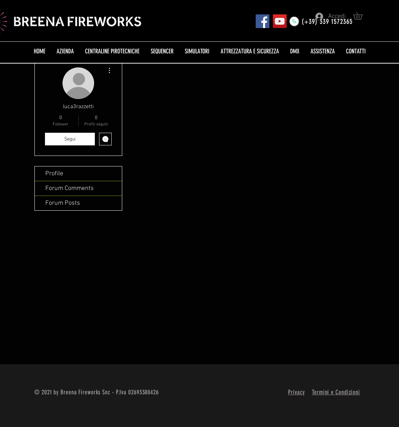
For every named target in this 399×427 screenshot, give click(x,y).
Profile (54, 173)
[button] (361, 15)
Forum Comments (69, 188)
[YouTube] (280, 21)
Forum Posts (62, 203)
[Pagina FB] (262, 21)
